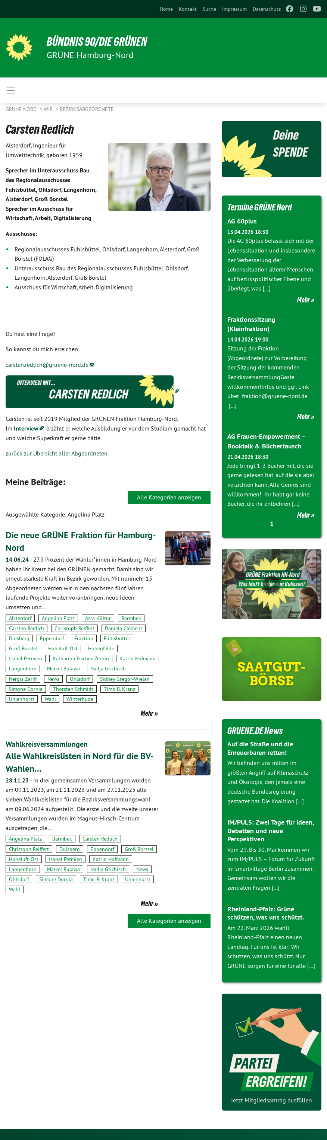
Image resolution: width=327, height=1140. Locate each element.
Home (166, 9)
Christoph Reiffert (74, 628)
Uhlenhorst (21, 698)
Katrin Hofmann (137, 658)
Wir (49, 109)
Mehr (147, 713)
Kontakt (188, 9)
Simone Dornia (26, 688)
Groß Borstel (23, 648)
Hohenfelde (101, 648)
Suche (209, 9)
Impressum (234, 9)
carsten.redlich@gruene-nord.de (47, 364)
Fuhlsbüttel (117, 638)
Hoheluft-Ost (63, 648)
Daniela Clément (123, 628)
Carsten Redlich (26, 628)
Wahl (50, 698)
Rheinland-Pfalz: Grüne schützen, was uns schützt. (265, 913)
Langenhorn (23, 668)
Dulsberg (19, 638)
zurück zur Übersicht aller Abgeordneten (57, 453)
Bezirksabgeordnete (87, 109)
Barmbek (131, 618)
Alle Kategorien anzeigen (169, 497)
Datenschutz (267, 9)
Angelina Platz (58, 618)
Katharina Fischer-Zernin (81, 658)
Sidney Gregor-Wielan (125, 678)
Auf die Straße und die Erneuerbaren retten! (260, 748)
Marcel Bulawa (63, 668)
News (53, 678)
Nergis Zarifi (23, 678)
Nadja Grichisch (108, 668)
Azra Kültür (98, 618)
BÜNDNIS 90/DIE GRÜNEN (97, 41)
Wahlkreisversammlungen (47, 744)
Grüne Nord (22, 109)
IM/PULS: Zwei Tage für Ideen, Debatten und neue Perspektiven (270, 830)
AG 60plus (242, 221)
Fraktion (83, 638)
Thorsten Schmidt (73, 688)
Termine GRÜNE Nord (261, 207)
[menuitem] (166, 9)
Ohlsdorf (80, 678)
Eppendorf (52, 638)
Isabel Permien (25, 658)
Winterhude (79, 698)
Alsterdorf (20, 618)
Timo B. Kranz (119, 688)
